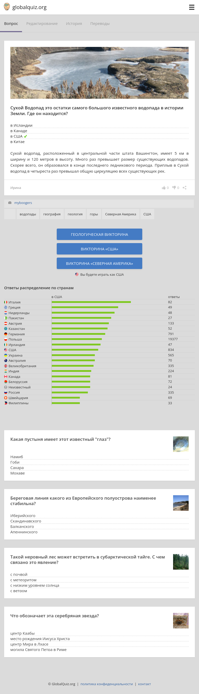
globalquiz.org (29, 7)
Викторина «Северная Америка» (99, 263)
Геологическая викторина (99, 234)
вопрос (11, 23)
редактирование (42, 23)
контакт (144, 684)
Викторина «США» (99, 248)
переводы (100, 23)
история (74, 23)
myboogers (23, 202)
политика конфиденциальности (107, 684)
